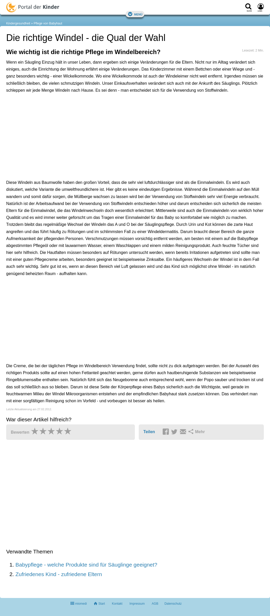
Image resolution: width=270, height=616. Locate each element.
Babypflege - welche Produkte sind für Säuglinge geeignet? (86, 565)
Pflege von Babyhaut (48, 23)
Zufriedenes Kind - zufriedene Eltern (58, 574)
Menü (135, 14)
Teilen (149, 432)
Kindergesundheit (18, 23)
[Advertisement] (86, 121)
